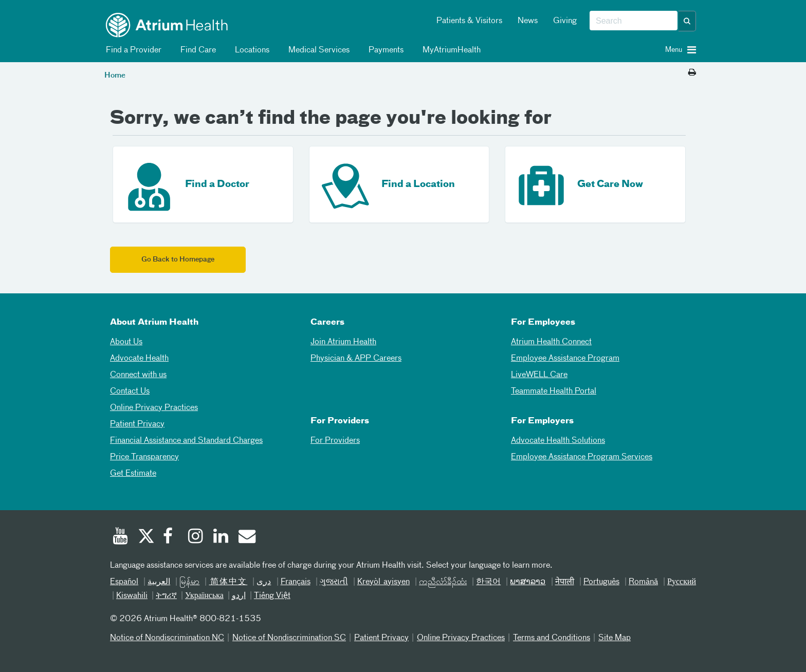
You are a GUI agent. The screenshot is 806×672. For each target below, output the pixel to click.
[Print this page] (692, 73)
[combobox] (633, 21)
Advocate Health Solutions (558, 441)
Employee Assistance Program (565, 358)
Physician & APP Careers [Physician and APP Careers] (355, 358)
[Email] (246, 537)
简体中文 (228, 582)
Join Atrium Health (343, 342)
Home (114, 75)
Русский (681, 582)
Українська (204, 596)
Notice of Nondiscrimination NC (167, 638)
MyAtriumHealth (450, 50)
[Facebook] (170, 537)
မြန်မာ (189, 582)
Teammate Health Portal (553, 391)
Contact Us (130, 391)
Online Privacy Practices (154, 408)
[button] (687, 21)
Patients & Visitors (469, 21)
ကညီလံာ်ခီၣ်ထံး (443, 582)
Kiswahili (132, 596)
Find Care (196, 50)
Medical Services (317, 50)
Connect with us (138, 375)
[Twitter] (145, 537)
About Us (126, 342)
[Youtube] (120, 537)
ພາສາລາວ (527, 582)
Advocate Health (139, 358)
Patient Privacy (137, 424)
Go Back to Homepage (177, 259)
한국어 (488, 582)
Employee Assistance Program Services (581, 457)
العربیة (159, 582)
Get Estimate (133, 474)
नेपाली (564, 582)
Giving (565, 21)
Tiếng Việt (272, 596)
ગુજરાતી (334, 582)
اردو (239, 596)
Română (643, 582)
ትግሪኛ (166, 596)
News (528, 21)
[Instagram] (196, 537)
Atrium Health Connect (551, 342)
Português (601, 582)
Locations (250, 50)
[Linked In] (221, 537)
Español (124, 582)
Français (295, 582)
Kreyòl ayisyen (383, 582)
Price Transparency (144, 457)
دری (264, 582)
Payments (384, 50)
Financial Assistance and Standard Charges (186, 441)
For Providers (335, 441)
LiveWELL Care (539, 375)
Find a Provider (131, 50)
